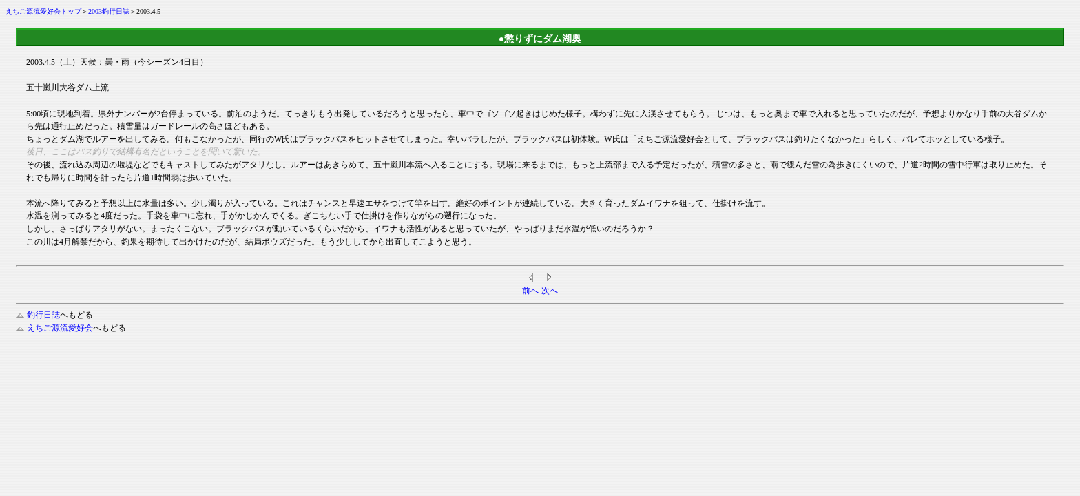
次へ (549, 291)
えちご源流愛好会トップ (43, 11)
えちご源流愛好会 (54, 328)
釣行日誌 (38, 315)
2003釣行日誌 (108, 11)
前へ (530, 291)
